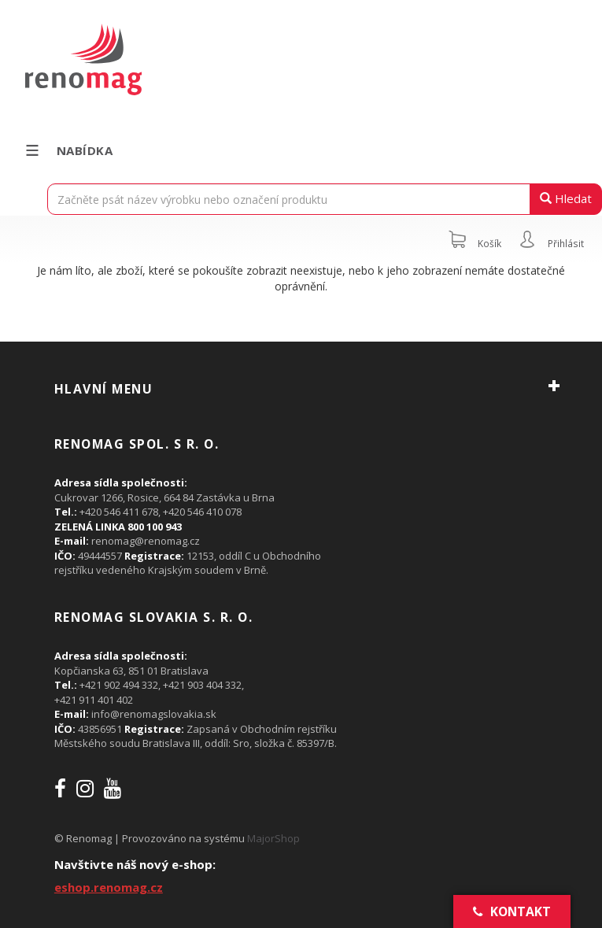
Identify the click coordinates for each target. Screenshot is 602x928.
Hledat (566, 198)
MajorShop (273, 838)
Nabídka (68, 150)
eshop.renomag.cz (108, 887)
